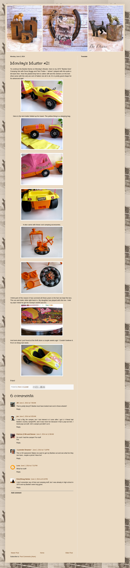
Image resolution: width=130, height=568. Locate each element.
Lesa (18, 466)
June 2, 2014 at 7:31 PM (29, 466)
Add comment (16, 493)
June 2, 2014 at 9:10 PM (39, 479)
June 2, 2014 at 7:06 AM (27, 403)
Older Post (69, 553)
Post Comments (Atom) (28, 556)
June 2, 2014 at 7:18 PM (41, 450)
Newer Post (15, 553)
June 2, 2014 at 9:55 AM (27, 416)
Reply (18, 409)
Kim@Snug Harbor (23, 479)
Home (42, 553)
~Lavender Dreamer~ (24, 450)
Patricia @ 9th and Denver (26, 434)
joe (17, 416)
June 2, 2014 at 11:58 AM (45, 434)
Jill (17, 403)
